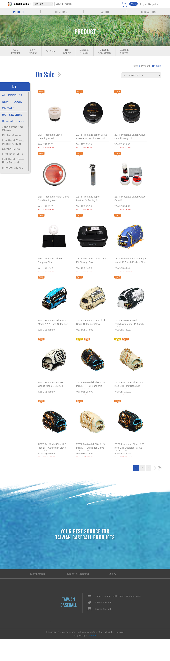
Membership (37, 595)
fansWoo (92, 657)
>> (159, 490)
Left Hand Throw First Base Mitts (13, 161)
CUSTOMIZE (62, 11)
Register (153, 4)
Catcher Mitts (11, 149)
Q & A (112, 595)
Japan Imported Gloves (12, 129)
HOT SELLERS (12, 114)
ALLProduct (15, 51)
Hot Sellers (67, 51)
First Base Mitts (12, 154)
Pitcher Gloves (12, 135)
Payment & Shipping (77, 595)
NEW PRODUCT (13, 101)
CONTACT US (148, 11)
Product (145, 66)
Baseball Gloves (13, 121)
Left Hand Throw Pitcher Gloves (13, 142)
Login (143, 4)
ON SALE (8, 108)
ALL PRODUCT (12, 95)
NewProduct (32, 51)
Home (135, 66)
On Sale (50, 51)
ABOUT (105, 11)
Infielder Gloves (12, 167)
